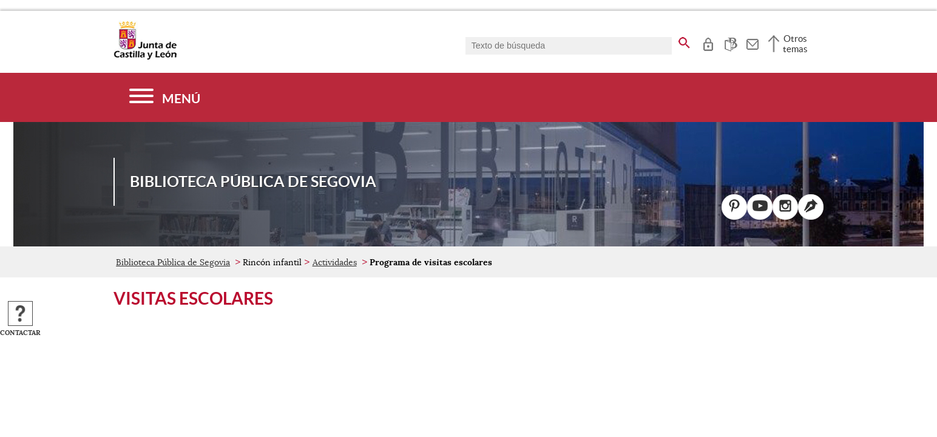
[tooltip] (707, 42)
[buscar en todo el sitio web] (684, 41)
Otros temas (795, 43)
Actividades (335, 262)
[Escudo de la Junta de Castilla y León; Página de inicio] (145, 57)
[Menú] (164, 97)
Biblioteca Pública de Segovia (173, 262)
